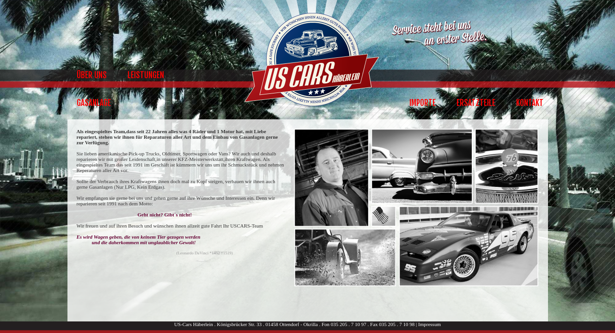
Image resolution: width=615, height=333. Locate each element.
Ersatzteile (476, 103)
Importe (422, 103)
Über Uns (92, 75)
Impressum (429, 324)
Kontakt (529, 103)
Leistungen (146, 75)
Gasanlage (94, 103)
